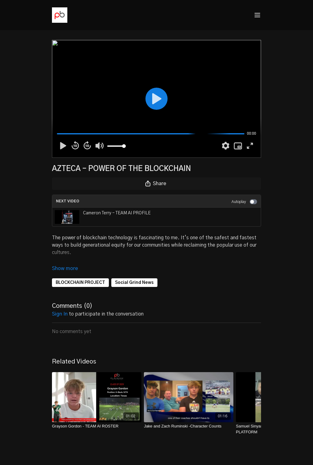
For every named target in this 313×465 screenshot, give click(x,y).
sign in (60, 305)
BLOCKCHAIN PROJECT (80, 274)
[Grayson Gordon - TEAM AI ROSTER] (96, 418)
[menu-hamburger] (257, 15)
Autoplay (244, 201)
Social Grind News (134, 274)
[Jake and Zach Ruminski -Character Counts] (188, 418)
